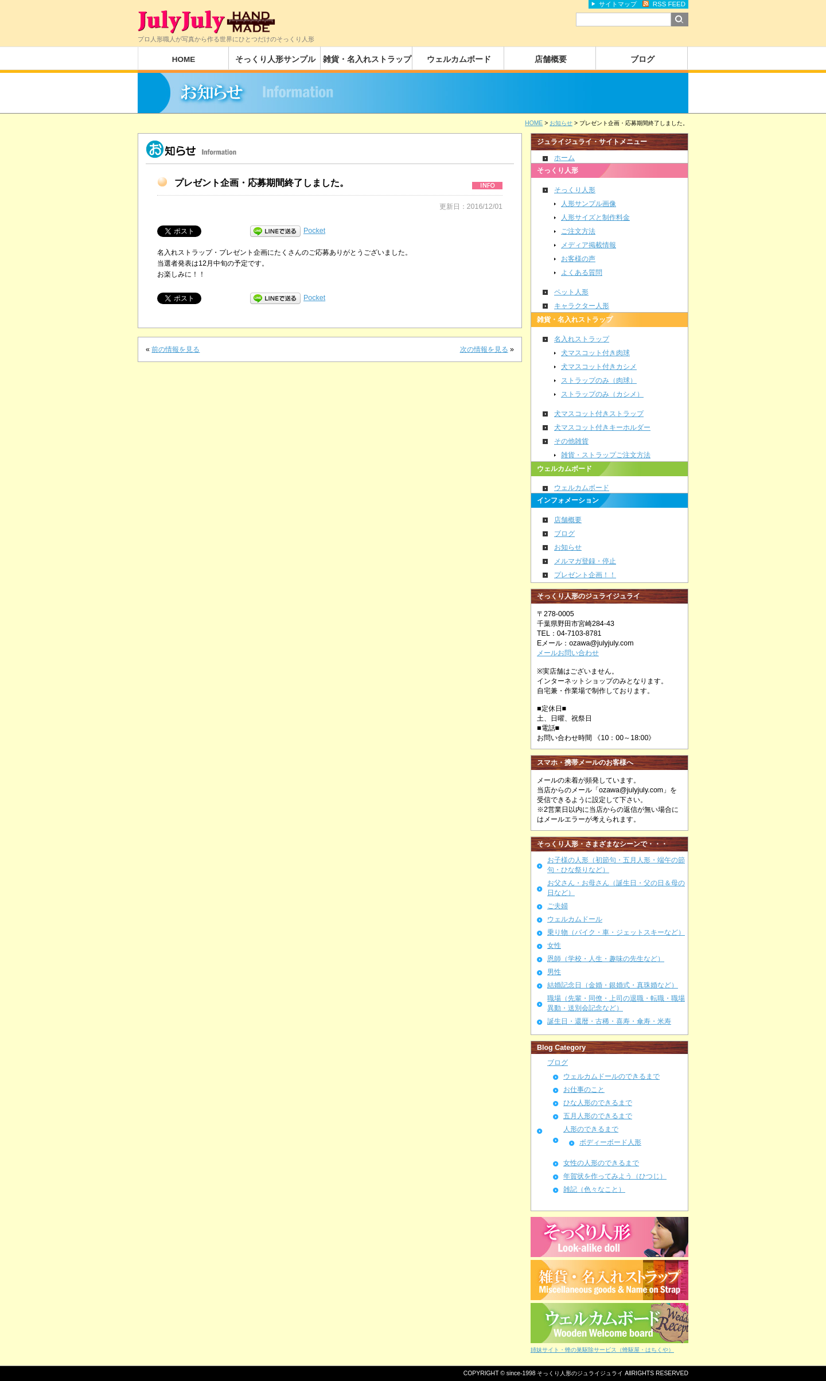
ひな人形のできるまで (597, 1103)
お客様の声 (578, 259)
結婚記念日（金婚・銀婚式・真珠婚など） (612, 985)
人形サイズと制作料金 (595, 217)
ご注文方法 (578, 231)
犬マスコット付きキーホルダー (602, 427)
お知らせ (568, 547)
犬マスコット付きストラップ (599, 414)
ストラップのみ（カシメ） (602, 394)
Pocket (314, 231)
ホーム (564, 158)
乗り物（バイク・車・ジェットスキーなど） (616, 932)
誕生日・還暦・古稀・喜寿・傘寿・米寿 (609, 1021)
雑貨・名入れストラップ (367, 59)
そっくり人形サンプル (275, 59)
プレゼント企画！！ (585, 575)
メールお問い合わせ (568, 653)
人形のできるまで (590, 1129)
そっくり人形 (574, 190)
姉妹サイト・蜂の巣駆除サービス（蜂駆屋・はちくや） (602, 1350)
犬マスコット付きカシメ (599, 367)
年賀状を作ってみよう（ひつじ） (615, 1176)
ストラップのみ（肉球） (599, 380)
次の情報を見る (484, 349)
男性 (554, 972)
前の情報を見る (175, 349)
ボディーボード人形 (610, 1142)
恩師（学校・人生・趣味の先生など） (605, 959)
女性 (554, 946)
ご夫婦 (557, 906)
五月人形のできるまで (597, 1116)
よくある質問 (581, 273)
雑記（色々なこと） (594, 1189)
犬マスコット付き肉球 (595, 353)
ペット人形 (571, 292)
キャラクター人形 (581, 306)
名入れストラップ (581, 339)
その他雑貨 (571, 441)
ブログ (642, 59)
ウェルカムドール (574, 919)
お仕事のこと (584, 1090)
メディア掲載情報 (588, 245)
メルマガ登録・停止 (585, 561)
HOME (184, 59)
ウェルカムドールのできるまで (611, 1076)
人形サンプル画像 (588, 204)
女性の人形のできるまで (601, 1163)
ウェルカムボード (459, 59)
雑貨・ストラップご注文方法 (605, 455)
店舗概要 (551, 59)
